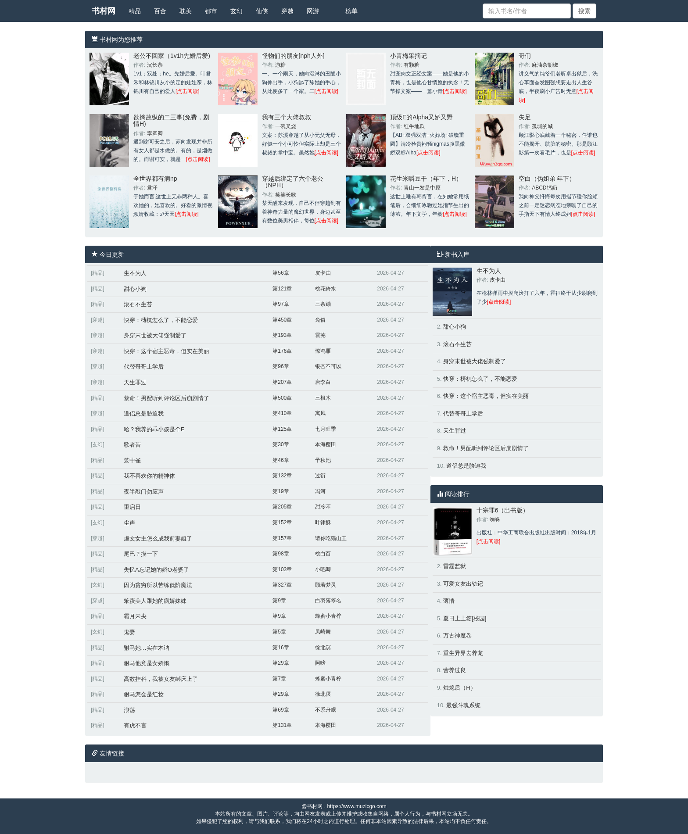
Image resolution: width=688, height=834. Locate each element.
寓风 (320, 413)
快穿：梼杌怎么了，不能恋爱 (161, 320)
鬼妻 (129, 632)
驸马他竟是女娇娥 (146, 663)
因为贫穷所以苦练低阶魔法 (158, 585)
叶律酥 (323, 522)
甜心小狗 (135, 289)
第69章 (280, 710)
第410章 (282, 413)
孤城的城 (542, 126)
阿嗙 (320, 663)
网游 (313, 10)
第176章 (282, 351)
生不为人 (135, 273)
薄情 (449, 601)
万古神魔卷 (457, 635)
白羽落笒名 (328, 601)
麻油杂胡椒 (545, 65)
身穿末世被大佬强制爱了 (155, 335)
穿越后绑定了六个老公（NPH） (292, 182)
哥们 (525, 55)
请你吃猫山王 (331, 538)
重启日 (132, 507)
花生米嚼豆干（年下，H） (426, 178)
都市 (211, 10)
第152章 (282, 522)
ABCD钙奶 (544, 188)
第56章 (280, 273)
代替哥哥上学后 (144, 366)
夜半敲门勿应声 (144, 491)
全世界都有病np (155, 178)
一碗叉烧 (285, 126)
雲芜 (320, 335)
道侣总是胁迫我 (144, 413)
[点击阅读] (188, 91)
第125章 (282, 429)
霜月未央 (135, 616)
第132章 (282, 475)
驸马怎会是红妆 (144, 694)
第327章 (282, 585)
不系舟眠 (325, 710)
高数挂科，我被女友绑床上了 (161, 679)
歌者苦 (132, 444)
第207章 (282, 382)
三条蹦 (323, 304)
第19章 (280, 491)
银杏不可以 (328, 366)
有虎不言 (135, 725)
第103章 (282, 569)
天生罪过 (135, 382)
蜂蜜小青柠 (328, 616)
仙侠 (262, 10)
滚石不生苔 (138, 304)
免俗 (320, 320)
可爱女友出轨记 (463, 583)
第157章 (282, 538)
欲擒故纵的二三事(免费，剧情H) (171, 120)
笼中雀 (132, 460)
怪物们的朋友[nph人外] (293, 55)
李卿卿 (155, 133)
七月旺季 (325, 429)
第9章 (279, 601)
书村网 (103, 11)
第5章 (279, 632)
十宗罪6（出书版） (503, 510)
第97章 (280, 304)
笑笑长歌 (285, 195)
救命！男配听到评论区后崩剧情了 (166, 398)
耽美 (185, 10)
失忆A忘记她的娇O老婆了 (156, 569)
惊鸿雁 (323, 351)
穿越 (287, 10)
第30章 (280, 444)
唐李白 (323, 382)
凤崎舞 (323, 632)
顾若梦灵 (325, 585)
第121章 (282, 289)
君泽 (152, 188)
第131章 (282, 725)
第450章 (282, 320)
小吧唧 (323, 569)
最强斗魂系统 (463, 705)
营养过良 (454, 670)
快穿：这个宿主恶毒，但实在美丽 (166, 351)
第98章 (280, 554)
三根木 (323, 398)
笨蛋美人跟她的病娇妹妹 (155, 601)
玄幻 (236, 10)
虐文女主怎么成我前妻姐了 (158, 538)
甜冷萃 (323, 507)
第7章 (279, 679)
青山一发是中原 (422, 188)
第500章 (282, 398)
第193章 (282, 335)
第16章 (280, 647)
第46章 (280, 460)
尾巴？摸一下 (141, 554)
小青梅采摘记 (408, 55)
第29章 (280, 663)
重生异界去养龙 (463, 653)
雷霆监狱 (454, 566)
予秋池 (323, 460)
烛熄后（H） (459, 687)
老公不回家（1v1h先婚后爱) (171, 55)
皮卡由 (323, 273)
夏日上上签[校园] (464, 618)
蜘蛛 (495, 519)
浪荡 (129, 710)
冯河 (320, 491)
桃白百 (323, 554)
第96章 (280, 366)
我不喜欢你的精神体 (149, 475)
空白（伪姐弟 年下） (547, 178)
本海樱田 (325, 444)
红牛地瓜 (414, 126)
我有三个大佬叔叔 (286, 117)
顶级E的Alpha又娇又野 (421, 117)
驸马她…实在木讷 (146, 647)
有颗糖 (411, 65)
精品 (135, 10)
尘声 (129, 522)
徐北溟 (323, 647)
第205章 (282, 507)
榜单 (351, 10)
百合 (160, 10)
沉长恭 (155, 65)
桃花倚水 (325, 289)
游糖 (280, 65)
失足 (525, 117)
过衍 (320, 475)
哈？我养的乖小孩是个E (154, 429)
